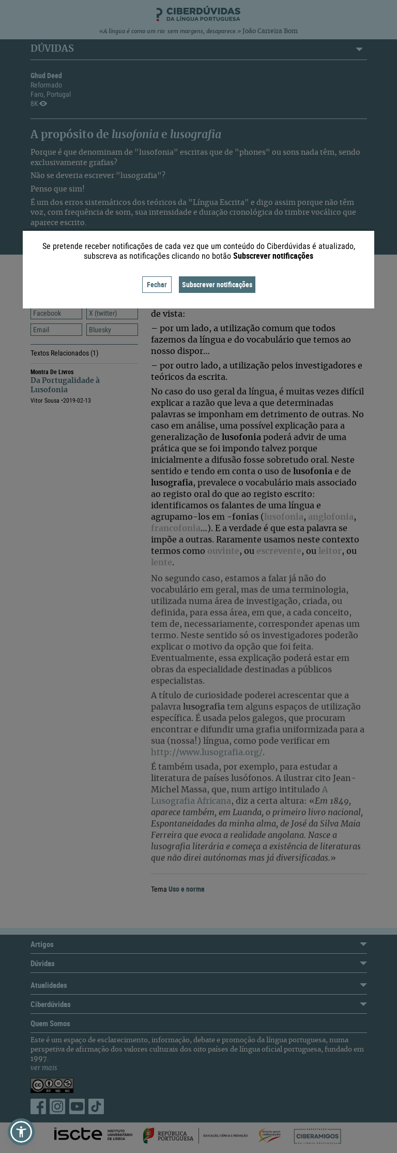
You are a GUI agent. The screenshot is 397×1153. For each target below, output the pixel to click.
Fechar (157, 284)
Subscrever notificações (217, 284)
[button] (21, 1132)
